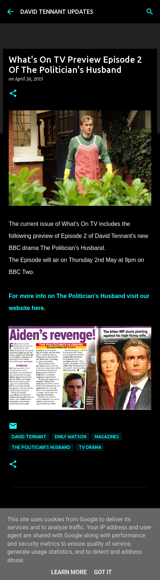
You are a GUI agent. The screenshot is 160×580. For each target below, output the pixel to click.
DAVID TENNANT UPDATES (56, 11)
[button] (13, 94)
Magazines (107, 436)
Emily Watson (70, 436)
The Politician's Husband (41, 447)
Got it (103, 572)
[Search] (149, 11)
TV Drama (90, 447)
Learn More (69, 572)
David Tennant (29, 436)
